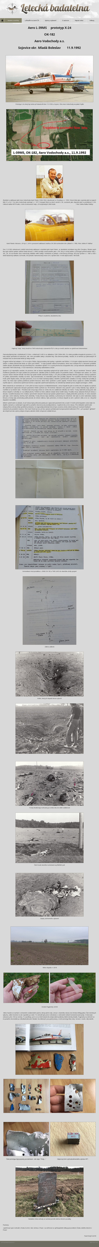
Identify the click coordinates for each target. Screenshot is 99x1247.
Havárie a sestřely (13, 20)
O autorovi (65, 20)
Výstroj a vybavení (50, 20)
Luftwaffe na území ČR (32, 20)
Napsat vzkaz (79, 20)
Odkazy (92, 20)
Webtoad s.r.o (94, 1242)
